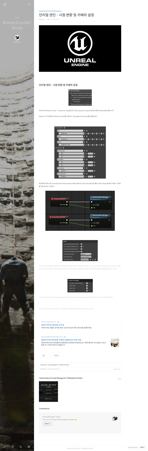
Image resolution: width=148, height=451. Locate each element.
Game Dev (54, 365)
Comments (55, 408)
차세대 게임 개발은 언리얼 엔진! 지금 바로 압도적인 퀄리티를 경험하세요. (77, 328)
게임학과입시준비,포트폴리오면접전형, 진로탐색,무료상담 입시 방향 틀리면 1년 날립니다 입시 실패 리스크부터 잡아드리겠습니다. (84, 344)
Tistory (102, 448)
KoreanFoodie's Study (17, 25)
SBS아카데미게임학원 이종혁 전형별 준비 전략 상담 (72, 340)
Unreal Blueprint (64, 365)
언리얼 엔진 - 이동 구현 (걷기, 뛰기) (60, 369)
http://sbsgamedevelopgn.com (63, 337)
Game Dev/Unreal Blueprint (61, 11)
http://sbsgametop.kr (59, 322)
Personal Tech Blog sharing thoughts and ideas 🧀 (70, 420)
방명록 (13, 447)
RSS (21, 447)
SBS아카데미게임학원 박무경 (63, 325)
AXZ (91, 448)
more (130, 379)
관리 (29, 447)
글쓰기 (4, 447)
